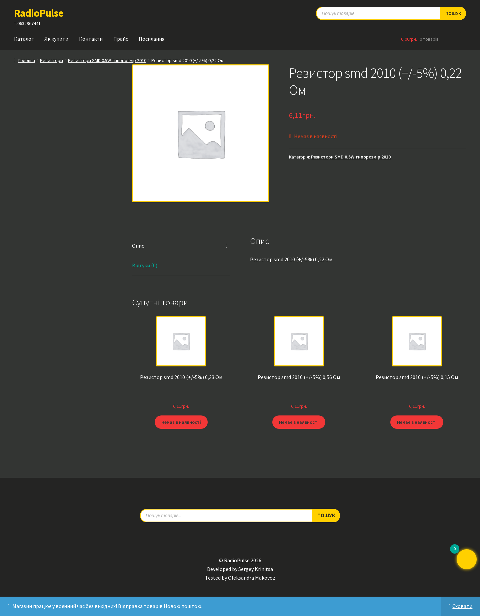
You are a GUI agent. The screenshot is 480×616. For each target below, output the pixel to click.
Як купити (56, 38)
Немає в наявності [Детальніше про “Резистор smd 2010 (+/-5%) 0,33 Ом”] (181, 422)
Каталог (24, 38)
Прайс (120, 38)
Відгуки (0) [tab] (144, 265)
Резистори (51, 60)
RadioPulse (38, 13)
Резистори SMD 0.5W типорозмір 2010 (107, 60)
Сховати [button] (462, 606)
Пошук (326, 515)
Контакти (91, 38)
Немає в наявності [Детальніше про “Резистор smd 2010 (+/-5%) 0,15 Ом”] (417, 422)
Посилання (151, 38)
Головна (26, 60)
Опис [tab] (138, 245)
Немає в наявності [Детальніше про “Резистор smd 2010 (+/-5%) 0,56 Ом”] (299, 422)
